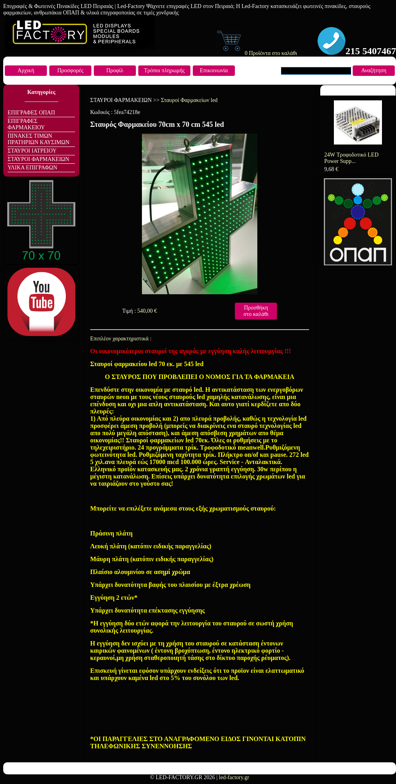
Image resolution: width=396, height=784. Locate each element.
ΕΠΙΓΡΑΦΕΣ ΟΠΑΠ (31, 113)
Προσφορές (70, 70)
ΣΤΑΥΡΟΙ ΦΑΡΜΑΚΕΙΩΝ (38, 159)
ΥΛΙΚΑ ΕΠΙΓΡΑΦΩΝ (32, 168)
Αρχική (26, 70)
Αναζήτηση (373, 70)
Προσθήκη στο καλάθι (256, 311)
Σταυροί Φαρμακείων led (189, 100)
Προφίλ (114, 70)
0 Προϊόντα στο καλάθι (256, 53)
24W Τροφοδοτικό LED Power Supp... (351, 158)
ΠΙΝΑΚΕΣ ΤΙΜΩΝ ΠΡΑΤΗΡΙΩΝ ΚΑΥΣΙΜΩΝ (38, 139)
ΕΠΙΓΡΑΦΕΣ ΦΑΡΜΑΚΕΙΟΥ (26, 124)
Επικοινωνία (214, 70)
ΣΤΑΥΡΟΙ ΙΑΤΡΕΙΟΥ (32, 151)
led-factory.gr (234, 777)
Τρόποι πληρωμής (164, 70)
